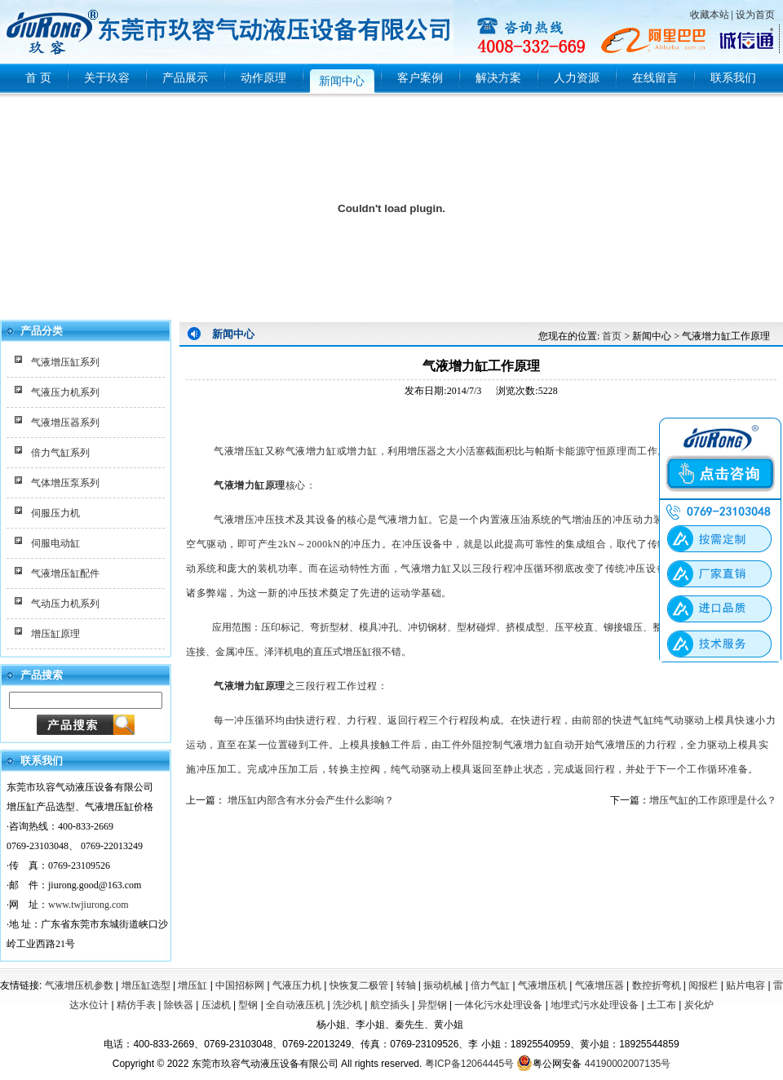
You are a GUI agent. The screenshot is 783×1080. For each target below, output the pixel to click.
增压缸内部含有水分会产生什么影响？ (309, 800)
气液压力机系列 (65, 392)
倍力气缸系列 (60, 452)
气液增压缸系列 (65, 362)
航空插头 (389, 1005)
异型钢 (432, 1005)
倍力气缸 (490, 985)
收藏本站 (709, 14)
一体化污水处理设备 (498, 1005)
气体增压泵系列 (65, 483)
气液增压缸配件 (65, 573)
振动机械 (442, 985)
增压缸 (192, 985)
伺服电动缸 (55, 543)
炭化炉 (699, 1005)
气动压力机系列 (65, 603)
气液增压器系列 (65, 422)
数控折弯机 (656, 985)
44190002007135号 (627, 1063)
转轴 (406, 985)
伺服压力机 (55, 513)
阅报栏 (703, 985)
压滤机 (216, 1005)
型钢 (248, 1005)
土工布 (661, 1005)
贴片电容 (745, 985)
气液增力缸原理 (249, 686)
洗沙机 (347, 1005)
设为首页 (755, 14)
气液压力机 (296, 985)
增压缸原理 (55, 634)
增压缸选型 (146, 985)
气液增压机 (542, 985)
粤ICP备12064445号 (469, 1063)
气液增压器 (599, 985)
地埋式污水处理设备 (595, 1005)
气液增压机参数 (79, 985)
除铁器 (178, 1005)
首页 (612, 336)
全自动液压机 (295, 1005)
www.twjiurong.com (88, 904)
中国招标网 (239, 985)
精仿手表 (136, 1005)
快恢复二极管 (359, 985)
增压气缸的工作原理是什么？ (712, 800)
